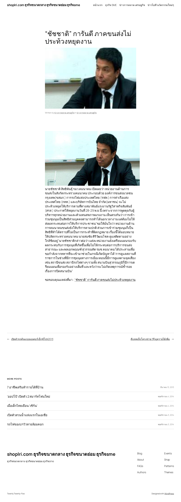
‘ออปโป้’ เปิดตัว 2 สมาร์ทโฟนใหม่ (28, 396)
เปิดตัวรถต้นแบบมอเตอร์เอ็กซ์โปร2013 (32, 339)
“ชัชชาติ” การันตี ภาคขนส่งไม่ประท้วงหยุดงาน (105, 280)
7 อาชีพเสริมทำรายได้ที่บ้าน (25, 387)
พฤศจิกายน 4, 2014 (166, 396)
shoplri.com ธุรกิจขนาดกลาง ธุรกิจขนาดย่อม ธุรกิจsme (43, 5)
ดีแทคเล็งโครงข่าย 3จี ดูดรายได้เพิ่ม (150, 339)
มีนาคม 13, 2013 (167, 387)
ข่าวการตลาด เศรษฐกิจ (64, 112)
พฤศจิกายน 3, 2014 (166, 415)
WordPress (169, 493)
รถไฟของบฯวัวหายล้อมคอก (25, 424)
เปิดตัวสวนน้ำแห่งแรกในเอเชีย (27, 415)
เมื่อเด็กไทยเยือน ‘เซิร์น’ (22, 405)
